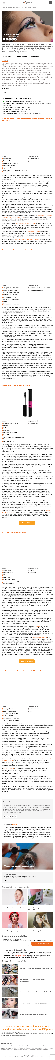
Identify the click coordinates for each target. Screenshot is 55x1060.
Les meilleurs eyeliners (36, 931)
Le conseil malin (7, 7)
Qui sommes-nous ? (10, 1056)
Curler (39, 626)
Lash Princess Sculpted (33, 231)
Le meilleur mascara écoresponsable (20, 866)
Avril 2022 (4, 36)
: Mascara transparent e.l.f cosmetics (22, 113)
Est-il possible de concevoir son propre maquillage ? (32, 980)
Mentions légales (26, 1056)
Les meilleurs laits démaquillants (13, 908)
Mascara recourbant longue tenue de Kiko (27, 239)
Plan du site (35, 1056)
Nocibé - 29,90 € (26, 522)
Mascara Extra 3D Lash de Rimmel (26, 223)
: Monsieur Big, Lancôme (16, 109)
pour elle (21, 7)
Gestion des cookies (45, 1056)
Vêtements (15, 7)
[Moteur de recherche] (50, 2)
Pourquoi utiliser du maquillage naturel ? (33, 1014)
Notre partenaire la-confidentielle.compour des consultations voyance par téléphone (27, 1028)
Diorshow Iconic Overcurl (39, 637)
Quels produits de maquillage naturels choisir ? (35, 992)
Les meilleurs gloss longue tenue (13, 931)
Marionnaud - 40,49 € (26, 661)
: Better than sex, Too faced (17, 107)
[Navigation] (9, 2)
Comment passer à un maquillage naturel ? (34, 1003)
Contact (19, 1056)
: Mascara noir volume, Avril (23, 101)
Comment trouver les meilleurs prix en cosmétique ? (36, 969)
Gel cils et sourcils (8, 768)
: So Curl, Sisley (14, 111)
